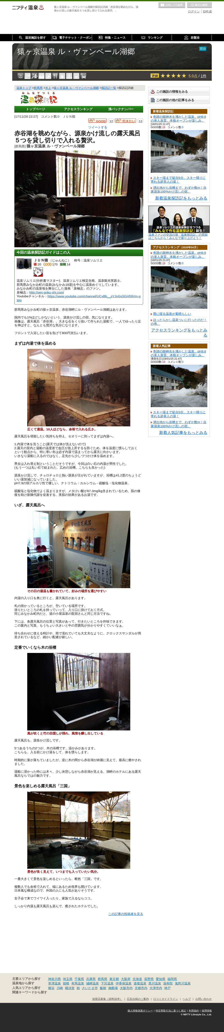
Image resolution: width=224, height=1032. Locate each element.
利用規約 (194, 1010)
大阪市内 (126, 988)
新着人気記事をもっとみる (183, 432)
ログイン (194, 11)
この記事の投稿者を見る (125, 914)
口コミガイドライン (165, 999)
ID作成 (207, 11)
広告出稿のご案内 (138, 999)
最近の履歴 (199, 5)
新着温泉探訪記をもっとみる (181, 198)
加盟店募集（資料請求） (107, 999)
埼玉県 (67, 979)
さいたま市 (90, 988)
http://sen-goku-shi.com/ (46, 292)
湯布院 (168, 983)
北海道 (137, 979)
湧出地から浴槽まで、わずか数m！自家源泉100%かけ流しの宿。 (178, 189)
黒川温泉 (154, 983)
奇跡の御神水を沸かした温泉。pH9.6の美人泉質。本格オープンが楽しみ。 (178, 118)
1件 (203, 76)
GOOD (101, 121)
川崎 (60, 988)
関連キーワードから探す (29, 992)
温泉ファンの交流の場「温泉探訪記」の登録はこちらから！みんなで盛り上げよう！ (178, 236)
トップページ (35, 109)
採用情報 (207, 1010)
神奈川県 (54, 979)
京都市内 (141, 988)
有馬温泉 (77, 983)
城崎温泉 (92, 983)
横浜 (51, 988)
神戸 (167, 988)
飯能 (103, 988)
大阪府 (125, 979)
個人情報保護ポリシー (140, 1010)
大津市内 (155, 988)
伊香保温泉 (124, 983)
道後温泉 (140, 983)
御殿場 (113, 988)
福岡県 (172, 979)
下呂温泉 (107, 983)
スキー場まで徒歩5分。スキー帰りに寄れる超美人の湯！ (178, 179)
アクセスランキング (78, 109)
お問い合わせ (203, 999)
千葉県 (79, 979)
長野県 (149, 979)
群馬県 (102, 979)
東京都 (114, 979)
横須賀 (70, 988)
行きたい (128, 121)
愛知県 (160, 979)
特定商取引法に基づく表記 (171, 1010)
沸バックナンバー (121, 109)
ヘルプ (187, 999)
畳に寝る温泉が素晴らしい (172, 313)
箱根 (66, 983)
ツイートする (97, 127)
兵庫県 (91, 979)
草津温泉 (54, 983)
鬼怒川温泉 (183, 983)
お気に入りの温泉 (172, 5)
